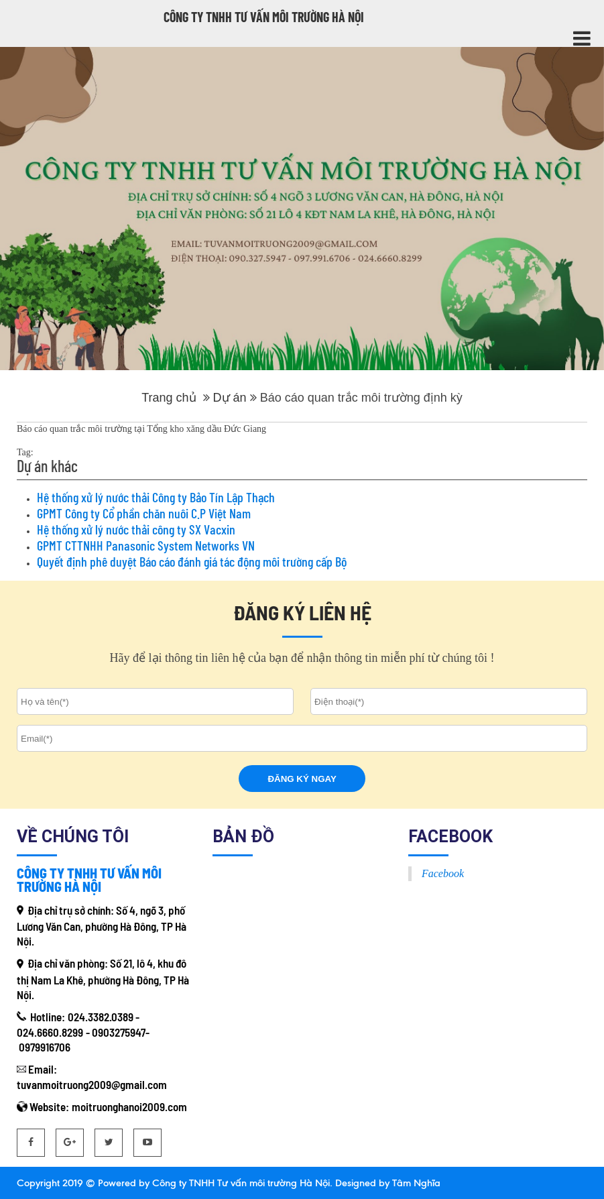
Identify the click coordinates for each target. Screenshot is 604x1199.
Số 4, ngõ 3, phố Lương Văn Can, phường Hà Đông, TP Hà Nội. (101, 925)
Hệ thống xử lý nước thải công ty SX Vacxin (136, 529)
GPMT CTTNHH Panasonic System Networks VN (146, 545)
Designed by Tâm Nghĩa (386, 1183)
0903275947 (118, 1032)
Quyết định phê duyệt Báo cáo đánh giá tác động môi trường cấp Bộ (192, 561)
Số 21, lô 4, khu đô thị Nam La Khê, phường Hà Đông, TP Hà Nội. (103, 978)
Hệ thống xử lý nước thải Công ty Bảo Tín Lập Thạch (156, 497)
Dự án (230, 397)
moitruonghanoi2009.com (129, 1106)
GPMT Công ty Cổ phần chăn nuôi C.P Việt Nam (144, 513)
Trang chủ (168, 397)
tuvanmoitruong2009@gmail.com (92, 1084)
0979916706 (44, 1046)
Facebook (443, 873)
